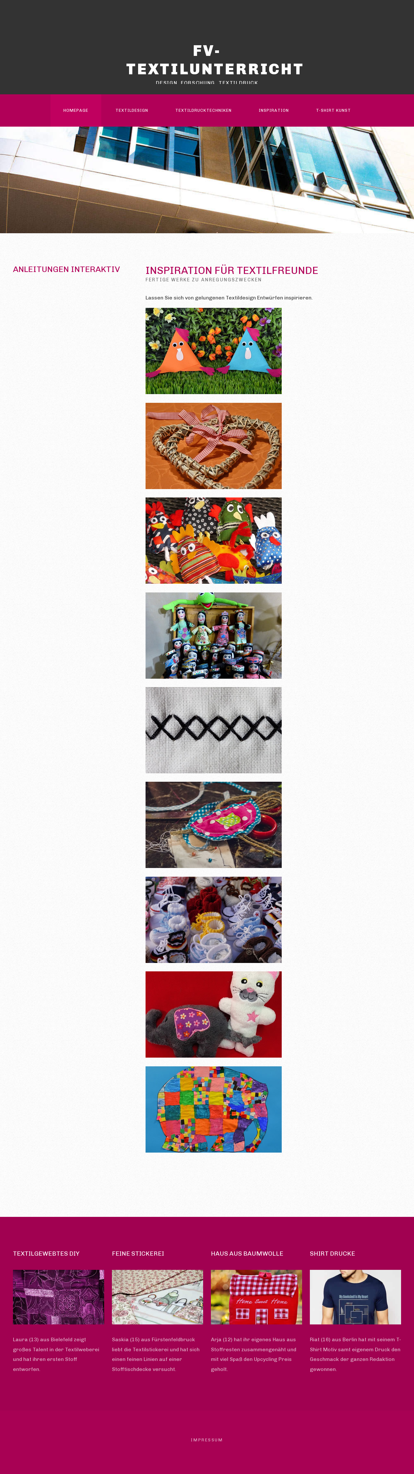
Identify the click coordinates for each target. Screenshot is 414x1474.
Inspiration (274, 110)
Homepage (75, 110)
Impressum (207, 1439)
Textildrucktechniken (203, 110)
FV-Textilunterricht (215, 59)
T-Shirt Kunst (333, 110)
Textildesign (131, 110)
